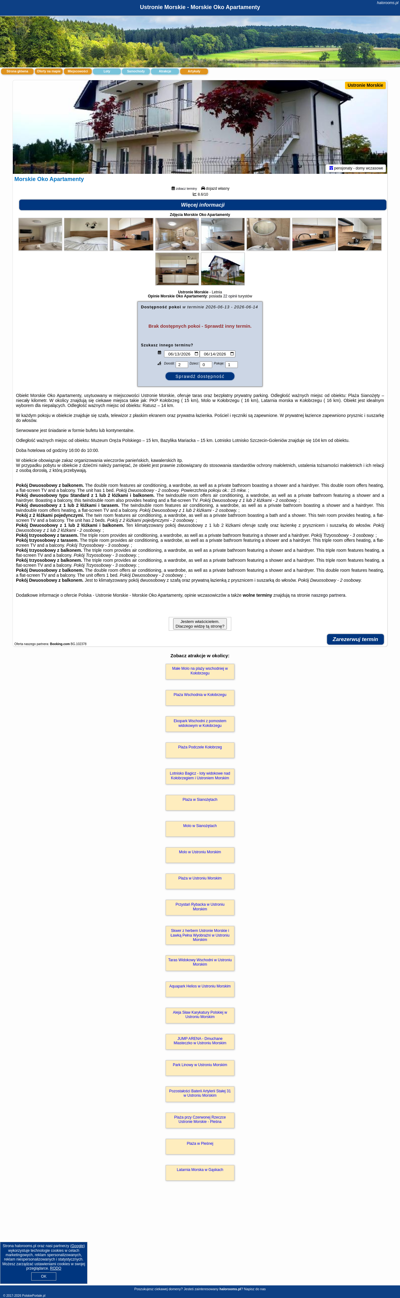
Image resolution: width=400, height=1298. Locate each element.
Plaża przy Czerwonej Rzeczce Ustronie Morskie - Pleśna (200, 1119)
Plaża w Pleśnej (200, 1143)
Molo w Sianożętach (200, 826)
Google (78, 1246)
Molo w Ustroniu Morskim (200, 852)
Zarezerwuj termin (355, 639)
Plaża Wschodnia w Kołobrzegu (200, 695)
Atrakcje (165, 71)
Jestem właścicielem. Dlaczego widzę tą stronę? (200, 624)
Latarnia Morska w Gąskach (200, 1170)
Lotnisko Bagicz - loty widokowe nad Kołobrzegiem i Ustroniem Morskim (200, 775)
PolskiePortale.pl (33, 1295)
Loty (106, 71)
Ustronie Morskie (365, 85)
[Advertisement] (200, 1239)
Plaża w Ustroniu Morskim (200, 878)
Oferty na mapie (49, 71)
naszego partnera (328, 595)
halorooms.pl (387, 3)
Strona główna (17, 71)
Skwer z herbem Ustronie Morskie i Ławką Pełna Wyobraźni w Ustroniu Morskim (200, 935)
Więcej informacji (203, 205)
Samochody (136, 71)
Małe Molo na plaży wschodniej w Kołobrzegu (200, 670)
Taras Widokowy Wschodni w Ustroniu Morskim (200, 962)
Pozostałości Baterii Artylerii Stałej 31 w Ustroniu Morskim (200, 1093)
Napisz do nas (255, 1289)
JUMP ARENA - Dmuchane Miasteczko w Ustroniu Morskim (200, 1040)
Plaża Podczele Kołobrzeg (200, 747)
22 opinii (230, 296)
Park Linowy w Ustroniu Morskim (200, 1065)
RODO (55, 1268)
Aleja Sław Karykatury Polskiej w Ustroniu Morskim (200, 1014)
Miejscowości (78, 71)
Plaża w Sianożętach (199, 799)
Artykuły (194, 71)
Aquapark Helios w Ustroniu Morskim (200, 986)
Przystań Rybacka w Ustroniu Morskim (200, 906)
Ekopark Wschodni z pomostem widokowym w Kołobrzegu (200, 723)
